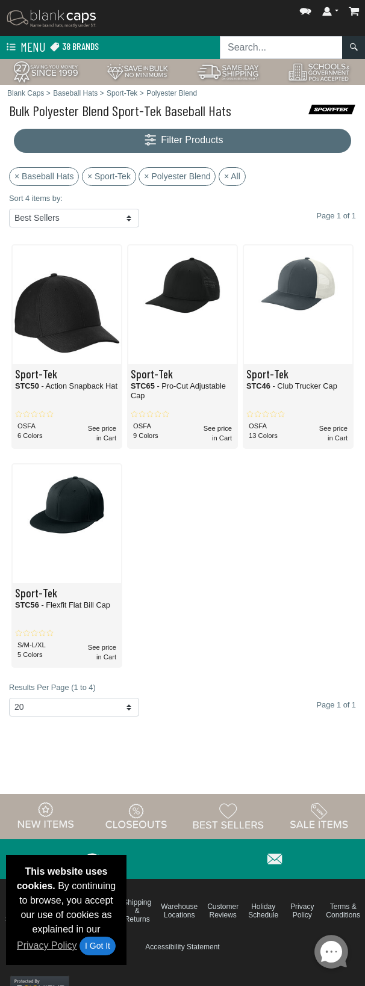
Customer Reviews (223, 910)
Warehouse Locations (179, 910)
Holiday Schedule (263, 910)
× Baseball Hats (43, 176)
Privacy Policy (47, 945)
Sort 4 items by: (36, 198)
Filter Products (182, 140)
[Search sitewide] (281, 47)
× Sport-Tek (109, 176)
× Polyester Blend (177, 176)
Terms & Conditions (343, 910)
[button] (305, 8)
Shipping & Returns (137, 910)
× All (232, 176)
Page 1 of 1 (336, 704)
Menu (25, 47)
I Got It (97, 946)
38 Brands (74, 46)
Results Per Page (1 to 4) (52, 687)
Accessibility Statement (182, 947)
